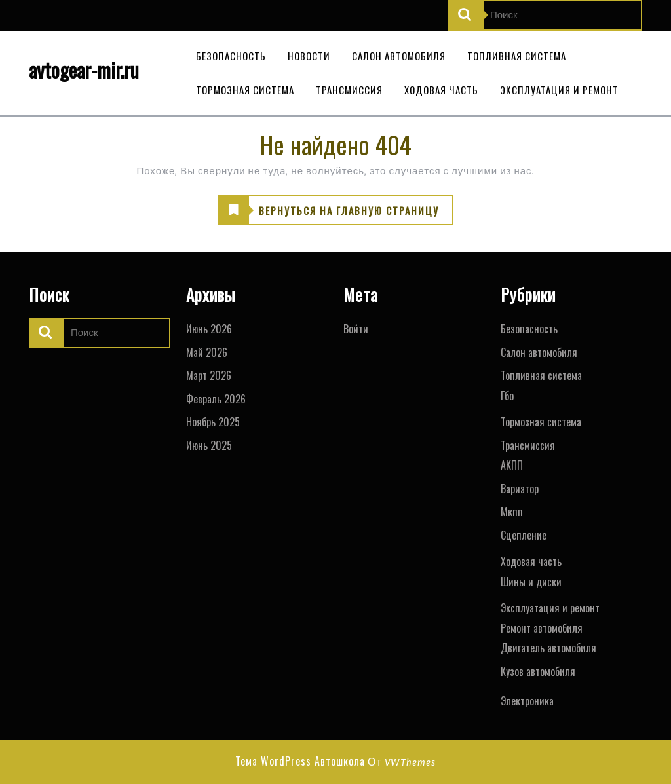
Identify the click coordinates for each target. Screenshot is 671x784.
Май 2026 (206, 352)
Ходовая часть (441, 90)
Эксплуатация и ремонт (559, 90)
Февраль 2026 (216, 399)
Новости (309, 55)
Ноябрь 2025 (213, 422)
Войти (355, 329)
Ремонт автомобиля (542, 628)
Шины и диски (531, 581)
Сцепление (523, 535)
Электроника (527, 701)
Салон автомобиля (399, 55)
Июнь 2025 (209, 445)
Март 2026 (208, 375)
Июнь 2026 (209, 329)
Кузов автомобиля (538, 671)
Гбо (507, 395)
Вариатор (520, 488)
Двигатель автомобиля (548, 648)
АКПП (512, 465)
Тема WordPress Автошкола (300, 761)
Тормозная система (245, 90)
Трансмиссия (349, 90)
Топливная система (516, 55)
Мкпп (512, 511)
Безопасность (231, 55)
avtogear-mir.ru (84, 69)
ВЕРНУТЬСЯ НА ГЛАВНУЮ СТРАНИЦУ (329, 211)
